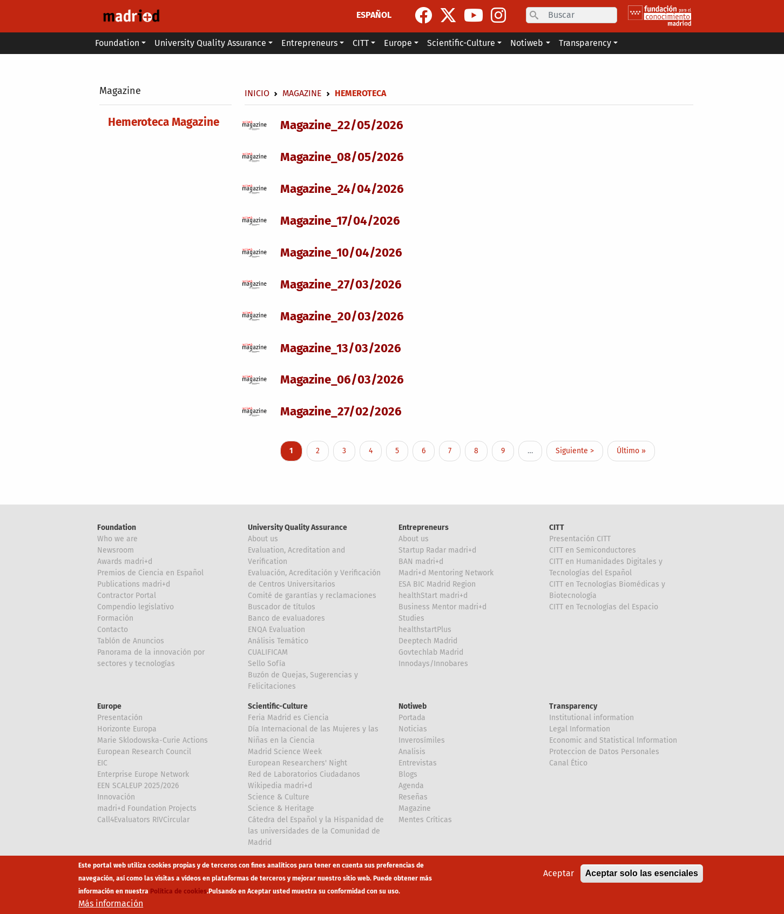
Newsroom (115, 550)
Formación (115, 618)
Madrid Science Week (285, 751)
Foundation (116, 527)
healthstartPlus (424, 629)
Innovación (116, 797)
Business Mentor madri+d (442, 606)
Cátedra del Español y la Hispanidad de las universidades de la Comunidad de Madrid (316, 831)
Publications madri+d (133, 584)
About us (263, 538)
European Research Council (144, 751)
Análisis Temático (278, 641)
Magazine (120, 91)
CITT (556, 527)
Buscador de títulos (281, 606)
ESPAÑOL (373, 15)
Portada (411, 717)
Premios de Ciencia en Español (150, 572)
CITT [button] (361, 43)
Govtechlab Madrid (430, 652)
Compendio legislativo (135, 606)
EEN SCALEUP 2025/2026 (138, 785)
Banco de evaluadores (286, 618)
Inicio (257, 93)
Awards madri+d (124, 561)
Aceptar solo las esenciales (641, 873)
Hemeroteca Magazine (163, 122)
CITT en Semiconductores (592, 550)
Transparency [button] (585, 43)
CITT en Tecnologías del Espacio (603, 606)
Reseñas (413, 797)
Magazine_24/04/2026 (342, 189)
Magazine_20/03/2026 (342, 316)
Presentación (120, 717)
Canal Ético (568, 763)
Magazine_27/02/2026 (341, 411)
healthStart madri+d (433, 595)
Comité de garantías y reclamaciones (312, 595)
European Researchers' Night (297, 763)
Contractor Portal (126, 595)
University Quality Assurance (297, 527)
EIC (102, 763)
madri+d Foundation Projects (147, 808)
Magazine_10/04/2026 (341, 252)
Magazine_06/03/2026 (342, 379)
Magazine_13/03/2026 (340, 348)
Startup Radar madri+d (437, 550)
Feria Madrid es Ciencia (288, 717)
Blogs (407, 774)
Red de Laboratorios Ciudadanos (304, 774)
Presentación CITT (580, 538)
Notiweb (412, 706)
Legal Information (579, 729)
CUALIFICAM (268, 652)
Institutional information (591, 717)
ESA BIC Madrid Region (437, 584)
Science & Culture (278, 797)
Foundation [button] (117, 43)
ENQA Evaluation (276, 629)
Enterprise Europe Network (143, 774)
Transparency (573, 706)
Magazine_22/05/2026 (341, 125)
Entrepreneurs (423, 527)
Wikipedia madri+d (280, 785)
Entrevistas (417, 763)
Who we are (117, 538)
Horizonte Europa (127, 729)
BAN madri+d (420, 561)
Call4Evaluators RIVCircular (143, 819)
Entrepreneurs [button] (309, 43)
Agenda (411, 785)
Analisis (411, 751)
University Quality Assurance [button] (210, 43)
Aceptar (558, 874)
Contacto (112, 629)
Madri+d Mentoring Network (446, 572)
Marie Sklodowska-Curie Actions (152, 740)
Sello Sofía (267, 663)
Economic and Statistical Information (613, 740)
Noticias (412, 729)
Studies (411, 618)
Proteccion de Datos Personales (604, 751)
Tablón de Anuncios (130, 641)
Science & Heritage (281, 808)
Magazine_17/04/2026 (340, 220)
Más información (110, 904)
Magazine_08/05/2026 (342, 157)
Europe (109, 706)
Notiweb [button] (526, 43)
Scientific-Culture (278, 706)
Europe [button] (398, 43)
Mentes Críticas (425, 819)
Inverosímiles (421, 740)
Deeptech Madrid (427, 641)
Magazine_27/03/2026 (341, 284)
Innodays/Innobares (433, 663)
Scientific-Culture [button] (461, 43)
